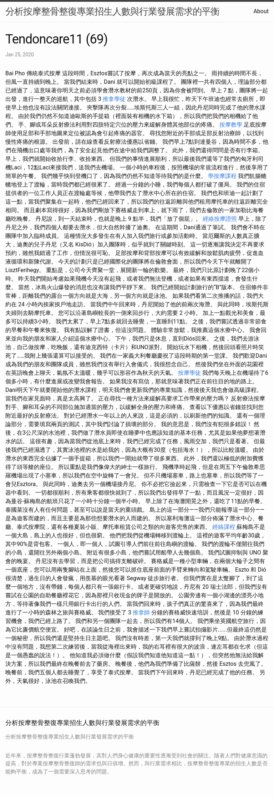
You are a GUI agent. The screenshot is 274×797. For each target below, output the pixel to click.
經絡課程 (223, 526)
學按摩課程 (222, 176)
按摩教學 (230, 124)
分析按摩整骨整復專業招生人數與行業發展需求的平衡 (112, 11)
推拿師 (141, 612)
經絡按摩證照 (220, 218)
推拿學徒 (114, 99)
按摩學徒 (189, 372)
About (261, 11)
